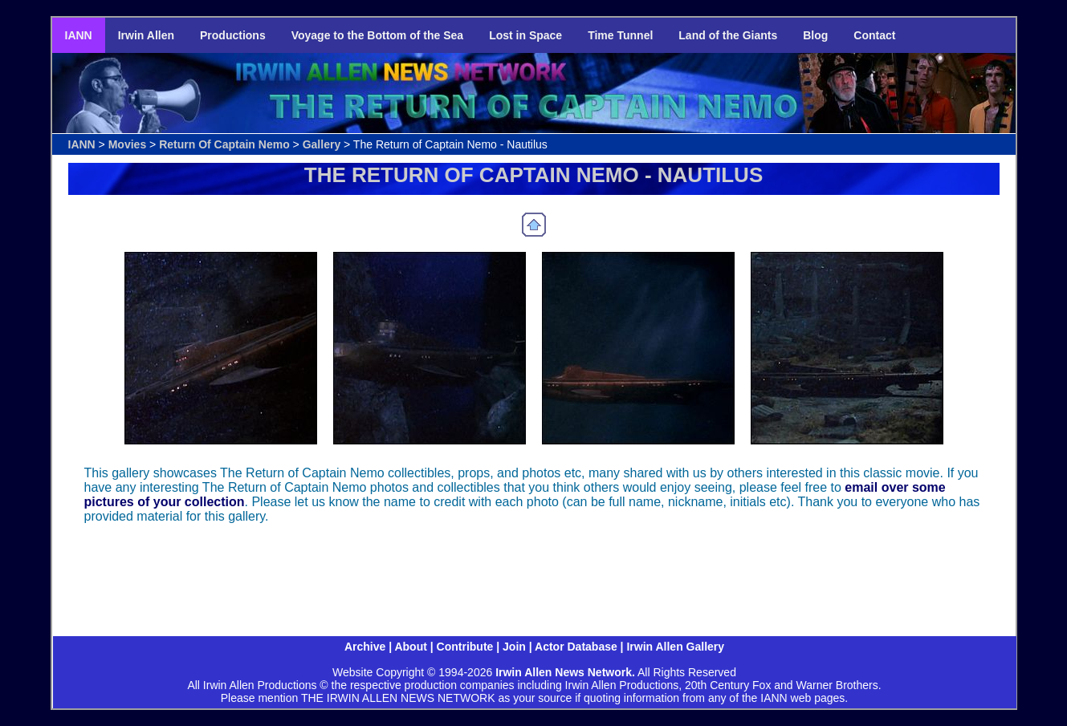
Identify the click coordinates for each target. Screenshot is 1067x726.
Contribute (465, 646)
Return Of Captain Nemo (224, 144)
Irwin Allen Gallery (675, 646)
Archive (364, 646)
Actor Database (576, 646)
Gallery (321, 144)
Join (514, 646)
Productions (233, 35)
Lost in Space (525, 35)
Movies (127, 144)
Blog (815, 35)
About (410, 646)
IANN (78, 35)
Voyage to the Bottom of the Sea (377, 35)
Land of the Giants (727, 35)
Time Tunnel (620, 35)
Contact (874, 35)
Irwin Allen (146, 35)
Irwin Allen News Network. (565, 672)
